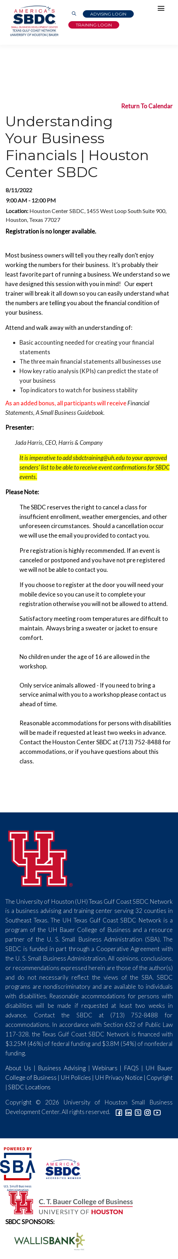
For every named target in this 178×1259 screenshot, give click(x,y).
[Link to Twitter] (138, 1111)
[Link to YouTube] (157, 1111)
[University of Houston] (40, 857)
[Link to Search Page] (74, 14)
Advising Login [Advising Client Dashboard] (108, 14)
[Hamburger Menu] (162, 10)
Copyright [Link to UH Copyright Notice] (160, 1077)
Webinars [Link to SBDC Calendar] (104, 1068)
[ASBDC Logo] (58, 1168)
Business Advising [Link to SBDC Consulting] (62, 1068)
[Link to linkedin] (128, 1111)
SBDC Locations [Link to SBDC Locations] (29, 1087)
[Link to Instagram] (147, 1111)
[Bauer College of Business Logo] (66, 1201)
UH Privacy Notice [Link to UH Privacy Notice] (119, 1077)
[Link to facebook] (119, 1111)
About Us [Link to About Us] (18, 1068)
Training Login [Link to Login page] (94, 25)
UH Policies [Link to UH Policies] (76, 1077)
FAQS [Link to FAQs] (131, 1068)
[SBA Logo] (18, 1168)
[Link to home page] (33, 21)
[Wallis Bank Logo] (45, 1240)
